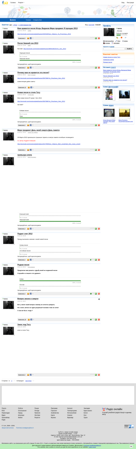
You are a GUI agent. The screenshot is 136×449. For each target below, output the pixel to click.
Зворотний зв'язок (8, 428)
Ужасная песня (24, 58)
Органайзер (5, 417)
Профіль (107, 26)
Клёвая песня (24, 110)
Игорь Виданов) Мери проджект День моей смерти (109, 121)
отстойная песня (25, 251)
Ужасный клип (24, 219)
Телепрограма (72, 410)
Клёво (22, 279)
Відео (3, 415)
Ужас (21, 116)
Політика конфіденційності (25, 428)
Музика (53, 417)
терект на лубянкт (33, 132)
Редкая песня (107, 62)
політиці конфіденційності (92, 445)
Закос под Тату (24, 325)
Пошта (4, 408)
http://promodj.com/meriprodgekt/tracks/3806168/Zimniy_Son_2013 (44, 49)
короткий (91, 25)
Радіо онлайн (114, 409)
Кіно (85, 415)
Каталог (69, 408)
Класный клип (24, 214)
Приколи (37, 413)
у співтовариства (24, 25)
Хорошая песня (25, 53)
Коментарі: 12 (22, 87)
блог (117, 41)
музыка (33, 75)
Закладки (87, 408)
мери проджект (32, 157)
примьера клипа (108, 59)
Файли (20, 417)
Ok (131, 446)
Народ (20, 413)
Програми (54, 408)
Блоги (86, 413)
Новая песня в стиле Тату (111, 57)
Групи (85, 417)
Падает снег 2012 (24, 234)
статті (113, 67)
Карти (53, 415)
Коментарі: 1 (21, 149)
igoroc (5, 28)
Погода (37, 410)
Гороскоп (54, 410)
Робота (20, 408)
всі (11, 25)
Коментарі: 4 (21, 259)
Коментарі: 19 (22, 319)
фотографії (113, 87)
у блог (15, 25)
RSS (3, 410)
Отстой (22, 284)
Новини (69, 415)
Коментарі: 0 (21, 38)
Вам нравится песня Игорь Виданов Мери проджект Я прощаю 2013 (117, 71)
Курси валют (88, 410)
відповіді (115, 43)
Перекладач (6, 413)
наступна (28, 381)
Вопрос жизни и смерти (27, 299)
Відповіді (70, 417)
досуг (29, 75)
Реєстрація (130, 2)
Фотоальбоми (71, 413)
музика (106, 43)
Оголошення (22, 410)
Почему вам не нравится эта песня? (115, 80)
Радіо (3, 419)
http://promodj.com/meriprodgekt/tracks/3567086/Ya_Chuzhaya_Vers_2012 (41, 78)
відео (125, 41)
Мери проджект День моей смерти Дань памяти (38, 130)
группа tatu (31, 94)
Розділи (20, 2)
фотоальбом (108, 41)
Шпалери (21, 415)
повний (98, 25)
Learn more (92, 447)
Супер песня (24, 245)
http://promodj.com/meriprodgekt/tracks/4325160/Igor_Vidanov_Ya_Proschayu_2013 (44, 34)
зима (29, 45)
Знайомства (55, 413)
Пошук (37, 408)
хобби (29, 30)
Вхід (123, 2)
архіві (112, 46)
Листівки (37, 415)
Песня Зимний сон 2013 (111, 76)
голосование (31, 267)
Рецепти (37, 417)
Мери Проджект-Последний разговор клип (126, 120)
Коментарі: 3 (21, 228)
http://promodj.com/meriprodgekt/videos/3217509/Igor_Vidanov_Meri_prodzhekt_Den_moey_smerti (48, 144)
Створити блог (37, 20)
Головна (13, 2)
